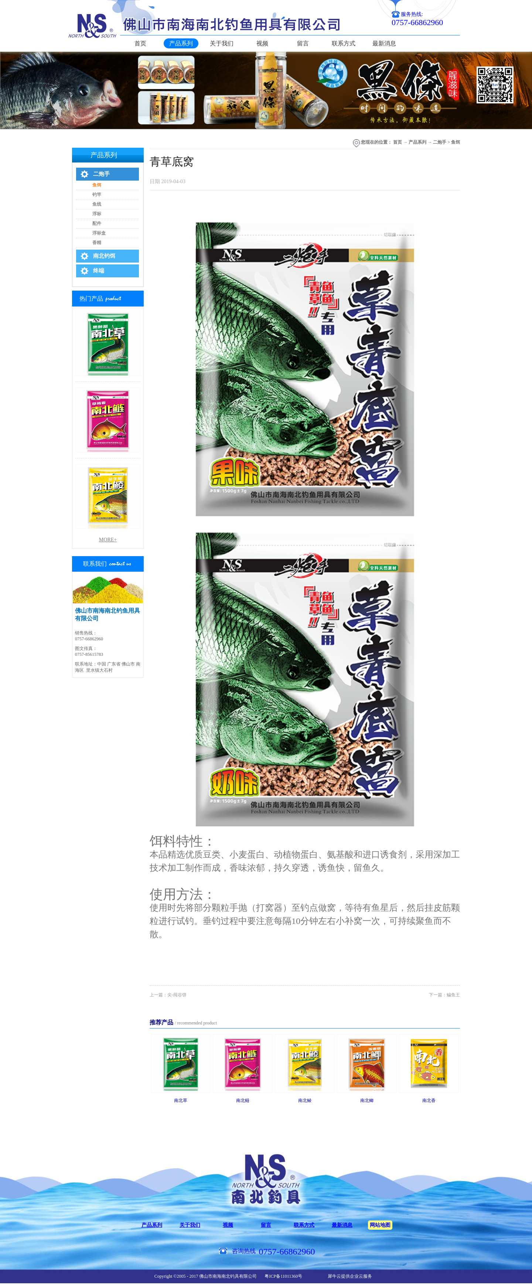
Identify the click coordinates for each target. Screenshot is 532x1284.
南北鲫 (367, 1100)
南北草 (180, 1100)
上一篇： (168, 994)
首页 (140, 43)
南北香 (429, 1100)
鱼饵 (455, 142)
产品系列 (417, 142)
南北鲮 (304, 1100)
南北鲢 (242, 1100)
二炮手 (439, 142)
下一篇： (444, 994)
